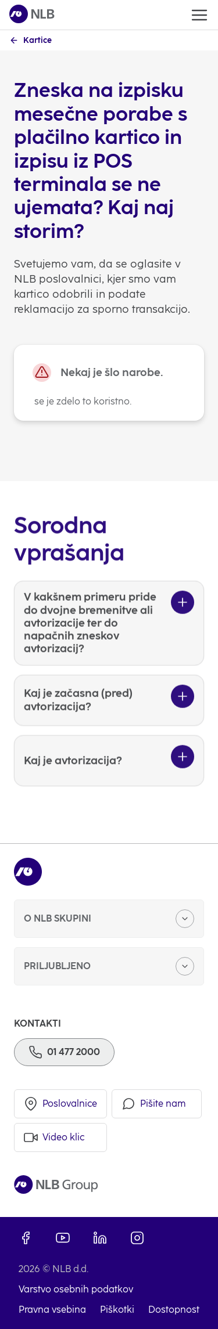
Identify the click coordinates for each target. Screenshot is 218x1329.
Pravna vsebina (52, 1309)
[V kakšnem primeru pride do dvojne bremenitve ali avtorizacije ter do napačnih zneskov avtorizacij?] (109, 644)
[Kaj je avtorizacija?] (109, 781)
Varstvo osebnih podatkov (76, 1289)
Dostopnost (173, 1309)
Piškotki (117, 1309)
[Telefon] (64, 1052)
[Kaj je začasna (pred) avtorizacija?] (109, 721)
